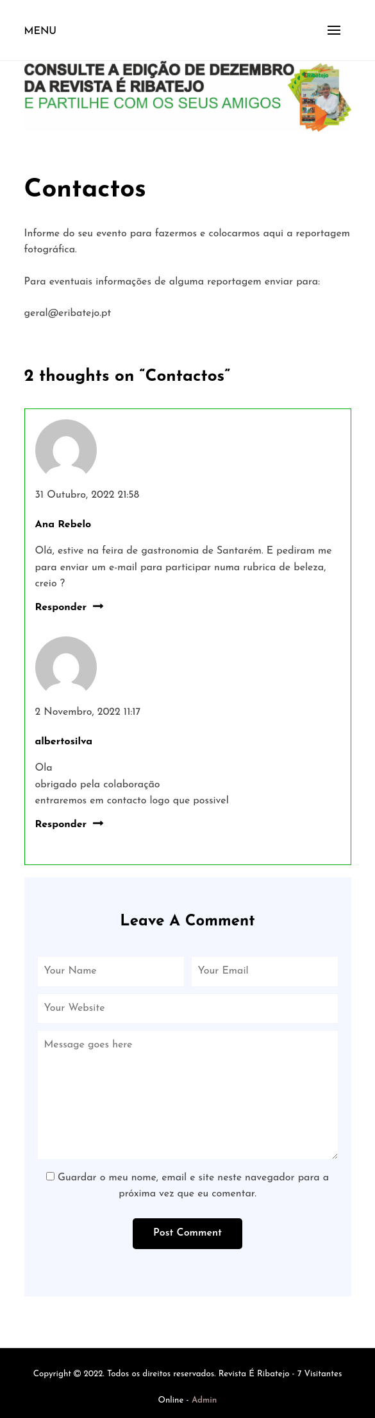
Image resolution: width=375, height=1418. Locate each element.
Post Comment (187, 1233)
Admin (204, 1400)
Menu (40, 31)
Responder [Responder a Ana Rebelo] (61, 607)
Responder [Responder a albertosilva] (61, 824)
